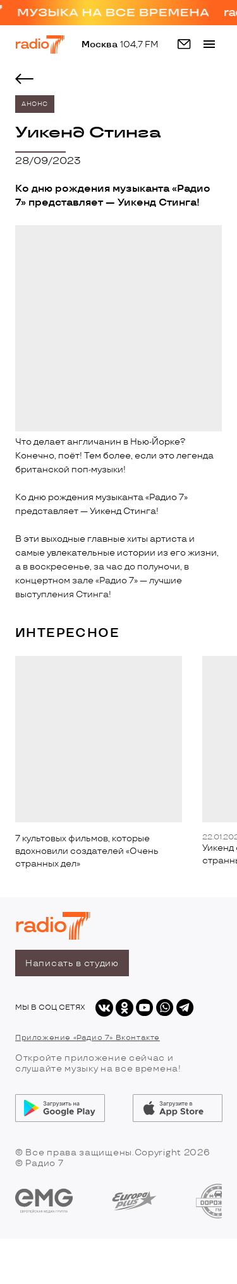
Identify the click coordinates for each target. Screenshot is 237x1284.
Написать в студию (72, 963)
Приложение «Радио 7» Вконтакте (87, 1037)
